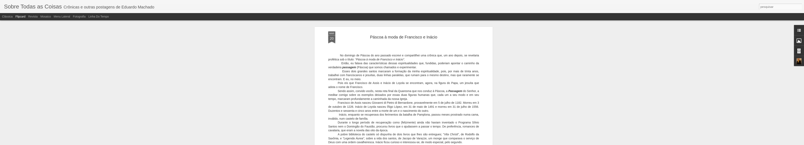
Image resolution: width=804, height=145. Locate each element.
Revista (33, 16)
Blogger (418, 143)
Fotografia (79, 16)
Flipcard (20, 16)
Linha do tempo (98, 16)
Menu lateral (62, 16)
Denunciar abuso (431, 143)
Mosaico (45, 16)
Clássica (7, 16)
